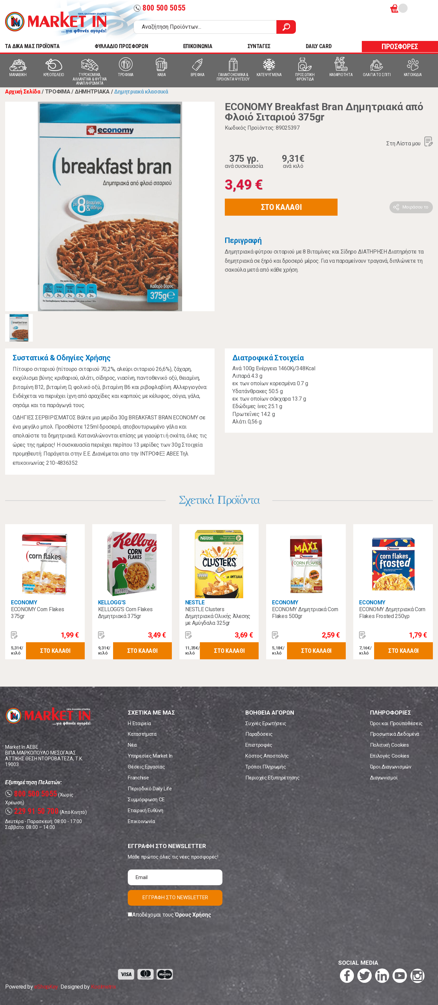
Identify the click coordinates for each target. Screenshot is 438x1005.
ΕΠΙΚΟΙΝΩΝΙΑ (197, 46)
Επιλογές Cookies (389, 756)
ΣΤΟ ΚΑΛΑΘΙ (281, 207)
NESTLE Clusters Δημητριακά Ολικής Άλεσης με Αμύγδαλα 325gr (217, 616)
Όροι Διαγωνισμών (390, 767)
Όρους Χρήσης (193, 914)
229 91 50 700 (32, 811)
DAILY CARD (319, 46)
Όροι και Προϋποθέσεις (396, 723)
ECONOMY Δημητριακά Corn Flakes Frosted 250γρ (392, 612)
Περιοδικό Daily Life (150, 789)
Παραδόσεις (259, 734)
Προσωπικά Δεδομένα (394, 734)
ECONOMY (24, 602)
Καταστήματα (142, 734)
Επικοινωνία (141, 821)
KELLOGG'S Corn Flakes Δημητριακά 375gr (125, 612)
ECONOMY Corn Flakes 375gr (37, 612)
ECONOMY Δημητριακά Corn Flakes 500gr (305, 612)
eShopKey (46, 987)
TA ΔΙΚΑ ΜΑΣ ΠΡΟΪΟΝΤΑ (32, 46)
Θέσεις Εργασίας (146, 767)
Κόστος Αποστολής (267, 756)
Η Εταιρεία (139, 723)
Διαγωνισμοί (384, 778)
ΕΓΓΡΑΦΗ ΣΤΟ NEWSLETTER (175, 897)
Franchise (138, 778)
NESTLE (195, 602)
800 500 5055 (160, 8)
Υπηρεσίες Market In (150, 756)
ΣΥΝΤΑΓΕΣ (259, 46)
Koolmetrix (103, 987)
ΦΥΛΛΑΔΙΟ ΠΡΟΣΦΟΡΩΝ (121, 46)
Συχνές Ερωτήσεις (265, 723)
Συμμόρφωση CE (146, 799)
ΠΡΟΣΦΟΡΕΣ (400, 46)
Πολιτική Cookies (389, 745)
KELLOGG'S (112, 602)
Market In (55, 22)
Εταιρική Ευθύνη (145, 810)
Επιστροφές (258, 745)
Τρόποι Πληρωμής (265, 767)
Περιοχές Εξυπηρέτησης (272, 778)
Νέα (132, 745)
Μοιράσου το (415, 207)
